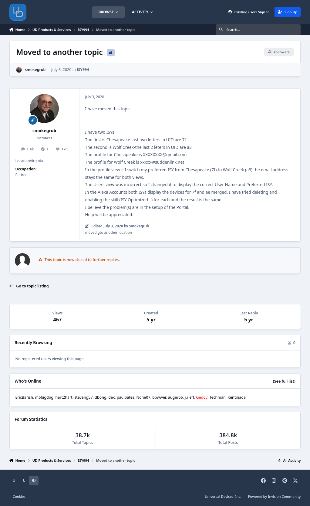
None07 (143, 397)
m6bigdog (44, 397)
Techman (217, 397)
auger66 (175, 397)
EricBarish (24, 397)
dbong (100, 397)
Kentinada (236, 397)
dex (111, 397)
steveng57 (83, 397)
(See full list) (284, 381)
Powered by (274, 496)
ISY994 (83, 69)
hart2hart (64, 397)
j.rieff (189, 397)
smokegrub (35, 69)
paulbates (125, 397)
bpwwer (159, 397)
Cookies (19, 496)
